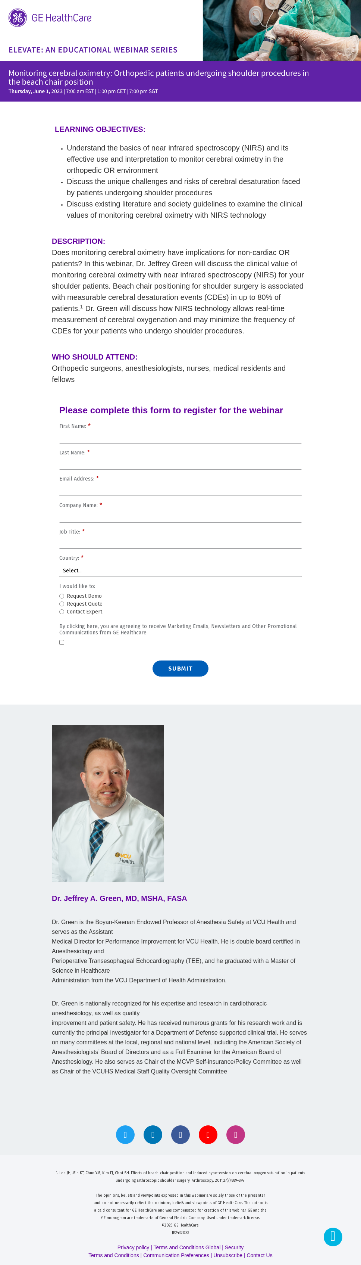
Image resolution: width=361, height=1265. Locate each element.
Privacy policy (133, 1247)
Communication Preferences (176, 1255)
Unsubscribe (227, 1255)
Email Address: (79, 479)
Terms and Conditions (113, 1255)
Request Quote (85, 604)
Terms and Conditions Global (187, 1247)
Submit (180, 668)
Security (234, 1247)
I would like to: (77, 587)
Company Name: (80, 506)
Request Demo (84, 596)
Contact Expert (84, 612)
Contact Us (259, 1255)
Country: (71, 558)
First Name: (75, 426)
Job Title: (72, 532)
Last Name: (74, 453)
